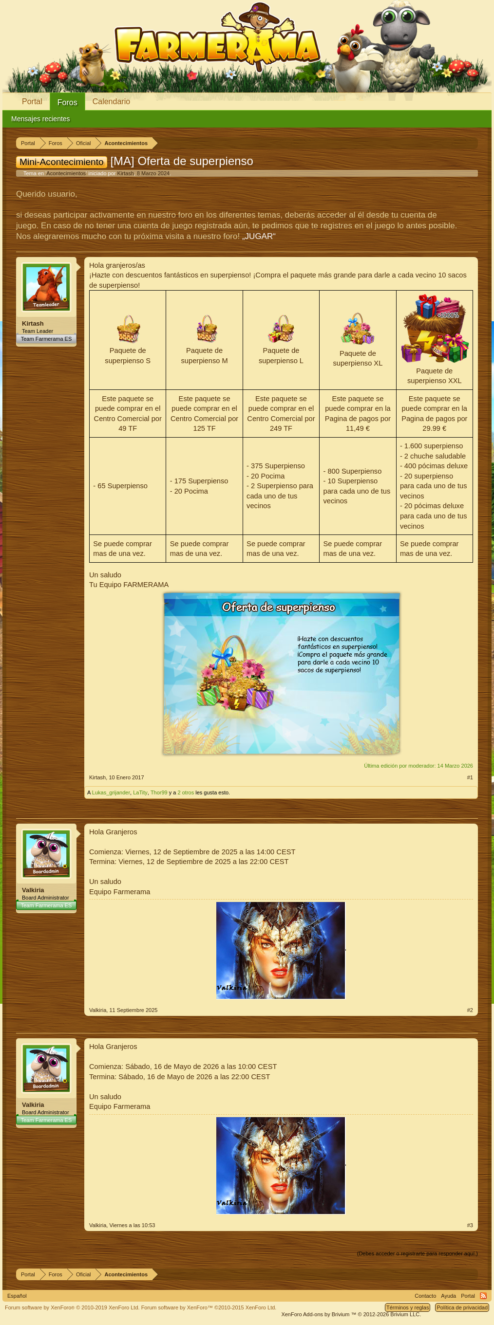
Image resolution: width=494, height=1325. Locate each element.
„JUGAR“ (259, 236)
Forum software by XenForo (72, 1307)
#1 (470, 777)
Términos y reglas (407, 1307)
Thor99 (159, 792)
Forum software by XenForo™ (209, 1307)
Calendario (111, 101)
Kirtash (125, 173)
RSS (483, 1295)
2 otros (186, 792)
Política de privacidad (462, 1307)
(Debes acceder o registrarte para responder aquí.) (417, 1253)
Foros (67, 102)
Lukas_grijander (111, 792)
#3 (470, 1225)
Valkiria (33, 890)
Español (17, 1296)
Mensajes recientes (40, 119)
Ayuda (448, 1296)
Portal (32, 101)
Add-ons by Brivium (351, 1314)
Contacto (425, 1296)
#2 (470, 1010)
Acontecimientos (66, 173)
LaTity (140, 792)
